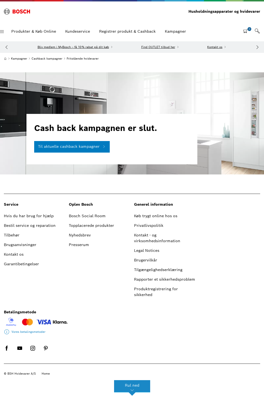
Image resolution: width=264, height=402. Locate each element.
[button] (2, 31)
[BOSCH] (17, 11)
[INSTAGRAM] (33, 352)
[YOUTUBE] (20, 352)
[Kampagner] (19, 58)
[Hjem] (5, 58)
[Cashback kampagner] (47, 58)
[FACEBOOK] (7, 352)
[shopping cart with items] (247, 31)
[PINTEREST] (46, 352)
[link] (257, 31)
